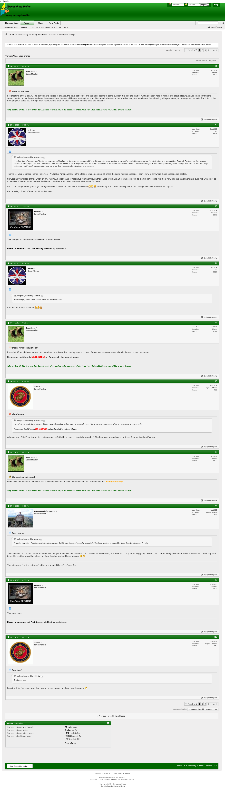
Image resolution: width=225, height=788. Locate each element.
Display (212, 61)
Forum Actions (47, 27)
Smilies (68, 730)
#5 (216, 322)
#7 (216, 452)
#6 (216, 381)
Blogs (40, 23)
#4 (216, 263)
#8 (216, 506)
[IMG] (67, 733)
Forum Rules (70, 743)
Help (216, 5)
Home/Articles (12, 23)
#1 (216, 66)
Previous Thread (106, 716)
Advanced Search (214, 27)
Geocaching (23, 34)
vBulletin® (112, 777)
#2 (216, 125)
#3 (216, 206)
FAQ (16, 27)
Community (33, 27)
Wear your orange (21, 56)
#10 (215, 637)
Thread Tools (200, 61)
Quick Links (61, 27)
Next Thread (120, 716)
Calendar (23, 27)
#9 (216, 580)
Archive (209, 765)
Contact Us (180, 765)
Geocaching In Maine (195, 765)
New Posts (8, 27)
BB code (68, 727)
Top (216, 709)
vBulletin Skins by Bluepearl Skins (112, 786)
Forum (27, 23)
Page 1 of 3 (192, 50)
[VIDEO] (68, 736)
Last (215, 50)
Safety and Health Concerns (44, 34)
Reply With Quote (209, 119)
